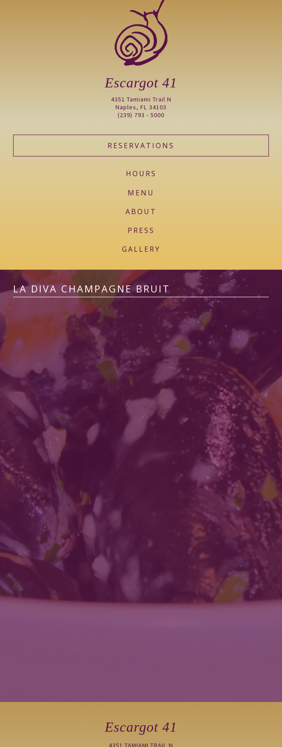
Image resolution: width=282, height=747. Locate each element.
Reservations (141, 145)
